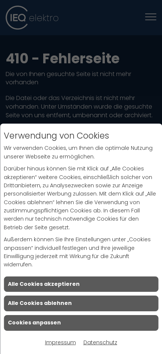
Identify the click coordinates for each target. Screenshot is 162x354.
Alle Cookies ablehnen (40, 303)
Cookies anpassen (34, 322)
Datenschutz (100, 342)
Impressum (60, 342)
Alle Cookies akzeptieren (44, 284)
